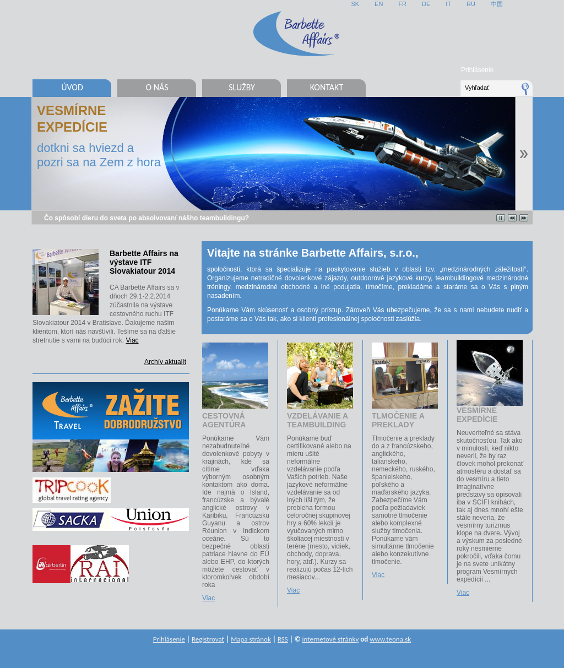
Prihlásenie (477, 70)
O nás (156, 87)
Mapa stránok (251, 639)
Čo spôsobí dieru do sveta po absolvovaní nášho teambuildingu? (146, 218)
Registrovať (208, 639)
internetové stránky (330, 639)
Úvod (72, 87)
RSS (283, 639)
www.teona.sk (390, 639)
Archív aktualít (165, 362)
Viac (132, 340)
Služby (242, 87)
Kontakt (326, 87)
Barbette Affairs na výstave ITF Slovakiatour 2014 (144, 262)
